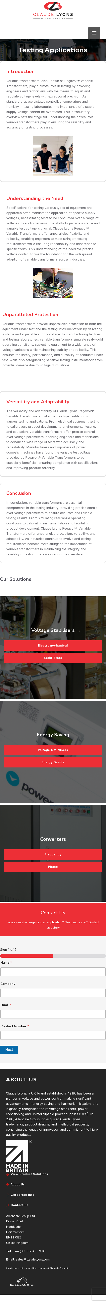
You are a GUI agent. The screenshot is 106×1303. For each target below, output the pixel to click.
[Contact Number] (53, 1035)
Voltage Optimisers (53, 750)
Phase (53, 866)
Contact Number (14, 1026)
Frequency (53, 854)
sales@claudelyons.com (33, 1259)
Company (7, 984)
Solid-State (53, 657)
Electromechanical (53, 645)
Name (6, 962)
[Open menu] (94, 33)
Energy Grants (53, 762)
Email (5, 1005)
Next (9, 1050)
